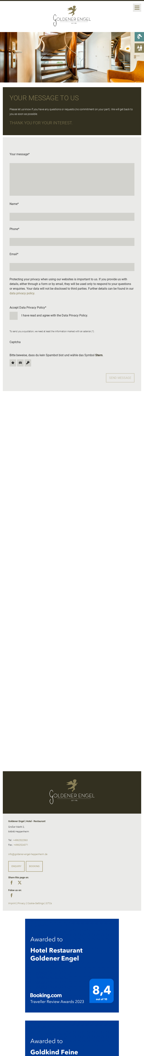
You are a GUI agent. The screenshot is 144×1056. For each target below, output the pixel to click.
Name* (14, 204)
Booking (34, 866)
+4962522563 (20, 840)
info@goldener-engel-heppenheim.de (27, 854)
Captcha (15, 342)
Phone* (14, 229)
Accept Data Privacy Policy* (72, 313)
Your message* (20, 154)
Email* (14, 254)
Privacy (21, 903)
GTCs (49, 903)
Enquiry (16, 866)
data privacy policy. (22, 293)
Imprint (12, 903)
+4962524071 (21, 844)
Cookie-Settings (35, 903)
